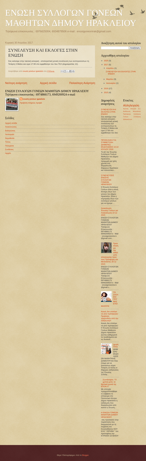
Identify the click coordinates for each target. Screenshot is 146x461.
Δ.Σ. (139, 109)
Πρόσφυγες (127, 114)
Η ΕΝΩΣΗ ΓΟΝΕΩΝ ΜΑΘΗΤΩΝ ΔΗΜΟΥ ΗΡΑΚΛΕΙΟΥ (109, 414)
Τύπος (7, 142)
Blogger (85, 455)
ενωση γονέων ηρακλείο (34, 99)
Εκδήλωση (126, 111)
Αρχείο (8, 153)
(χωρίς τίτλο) (116, 345)
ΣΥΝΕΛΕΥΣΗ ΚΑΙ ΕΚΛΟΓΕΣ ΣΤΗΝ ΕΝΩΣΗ (108, 111)
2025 (106, 61)
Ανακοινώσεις (11, 127)
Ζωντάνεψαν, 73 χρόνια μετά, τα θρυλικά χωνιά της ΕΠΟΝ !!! (109, 383)
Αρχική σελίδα (48, 83)
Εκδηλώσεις (10, 131)
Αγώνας (125, 109)
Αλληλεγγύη (131, 105)
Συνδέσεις (9, 149)
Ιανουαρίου (111, 83)
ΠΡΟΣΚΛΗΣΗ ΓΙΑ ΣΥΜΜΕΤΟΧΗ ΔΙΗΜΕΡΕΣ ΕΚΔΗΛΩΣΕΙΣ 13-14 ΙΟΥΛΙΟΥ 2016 (109, 144)
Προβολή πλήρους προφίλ (31, 103)
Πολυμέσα (9, 146)
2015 (106, 92)
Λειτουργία (9, 134)
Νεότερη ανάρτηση (16, 83)
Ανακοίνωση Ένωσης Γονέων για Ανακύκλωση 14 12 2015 (109, 211)
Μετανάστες (137, 111)
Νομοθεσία (9, 138)
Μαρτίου (110, 79)
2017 (106, 65)
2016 (106, 88)
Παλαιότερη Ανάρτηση (82, 83)
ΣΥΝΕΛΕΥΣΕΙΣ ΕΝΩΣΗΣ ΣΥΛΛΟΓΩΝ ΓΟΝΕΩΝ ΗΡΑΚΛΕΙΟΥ (107, 180)
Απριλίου (110, 68)
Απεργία (133, 109)
